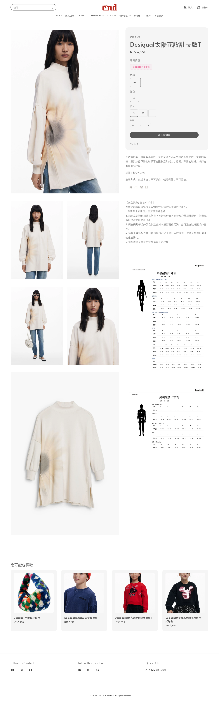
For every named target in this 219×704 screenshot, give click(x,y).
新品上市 (69, 15)
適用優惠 (135, 60)
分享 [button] (134, 143)
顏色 (132, 91)
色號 (132, 74)
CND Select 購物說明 (156, 670)
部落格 (137, 15)
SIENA (110, 15)
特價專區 (123, 15)
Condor (81, 15)
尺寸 (132, 106)
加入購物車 (164, 134)
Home (59, 15)
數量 (132, 120)
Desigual (96, 15)
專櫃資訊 (158, 15)
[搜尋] (51, 7)
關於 (148, 15)
